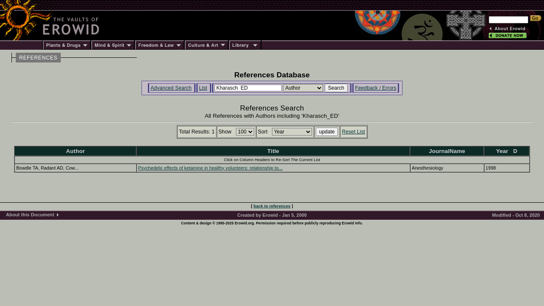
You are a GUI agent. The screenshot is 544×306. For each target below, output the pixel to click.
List (203, 88)
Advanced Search (171, 88)
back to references (272, 206)
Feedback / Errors (375, 88)
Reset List (353, 132)
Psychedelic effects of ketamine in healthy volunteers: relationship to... (210, 167)
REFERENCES (38, 58)
